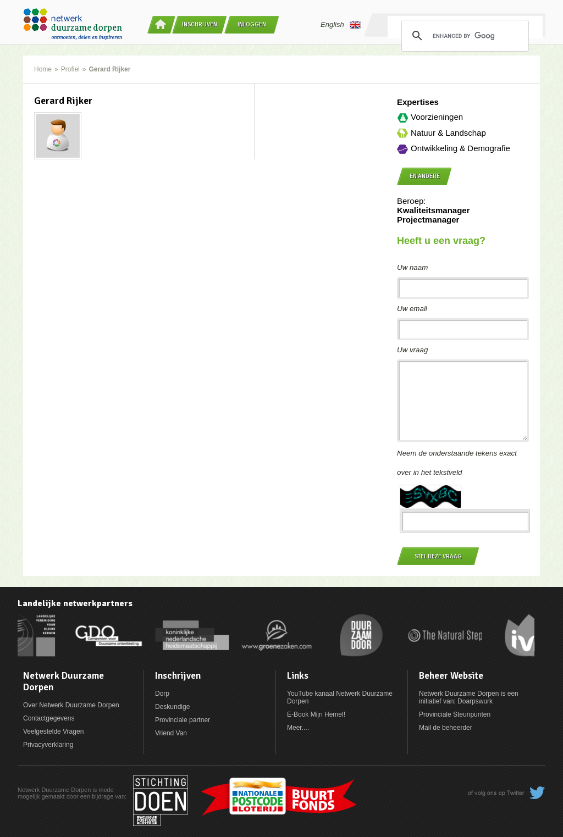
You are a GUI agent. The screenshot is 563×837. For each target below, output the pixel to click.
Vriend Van (171, 733)
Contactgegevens (48, 718)
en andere (425, 176)
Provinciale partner (182, 720)
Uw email (412, 308)
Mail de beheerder (445, 727)
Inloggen (252, 24)
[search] (463, 35)
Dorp (162, 693)
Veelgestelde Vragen (53, 731)
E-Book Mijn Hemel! (316, 714)
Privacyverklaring (48, 745)
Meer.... (298, 727)
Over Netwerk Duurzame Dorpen (71, 705)
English (341, 24)
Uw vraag (412, 350)
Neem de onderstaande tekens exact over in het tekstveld (457, 462)
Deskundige (172, 707)
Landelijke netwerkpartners (75, 603)
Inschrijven (199, 24)
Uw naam (412, 267)
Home (43, 69)
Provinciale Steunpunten (454, 714)
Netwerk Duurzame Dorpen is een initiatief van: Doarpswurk (468, 697)
